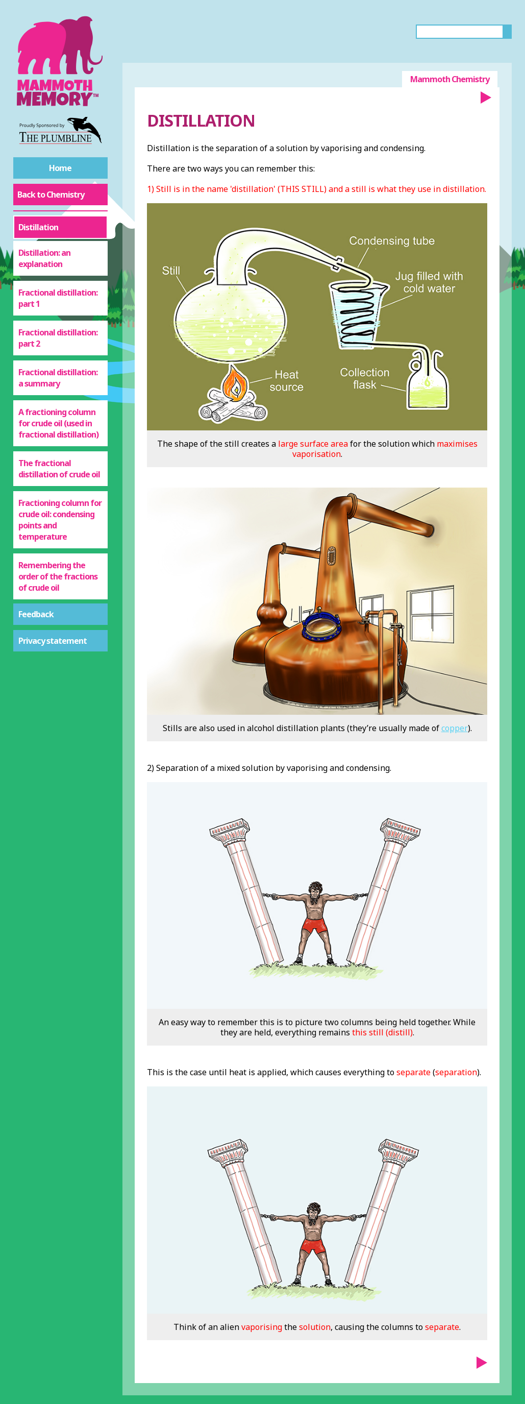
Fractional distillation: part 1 (57, 298)
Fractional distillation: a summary (57, 378)
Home (60, 168)
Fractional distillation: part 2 (57, 338)
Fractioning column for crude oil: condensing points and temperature (60, 519)
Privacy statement (52, 640)
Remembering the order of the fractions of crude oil (57, 576)
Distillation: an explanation (44, 258)
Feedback (36, 614)
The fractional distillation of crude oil (59, 468)
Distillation (38, 227)
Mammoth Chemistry (449, 79)
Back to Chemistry (50, 194)
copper (454, 728)
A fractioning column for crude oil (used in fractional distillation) (58, 423)
